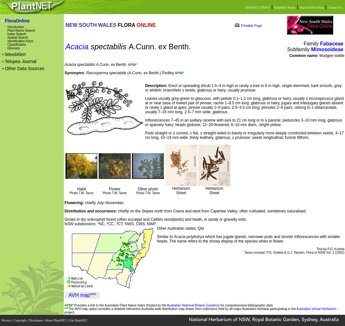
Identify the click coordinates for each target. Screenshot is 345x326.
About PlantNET (56, 320)
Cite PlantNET (78, 320)
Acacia (76, 46)
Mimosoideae (327, 49)
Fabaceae (331, 43)
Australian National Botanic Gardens (192, 305)
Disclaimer (36, 320)
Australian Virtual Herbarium (316, 309)
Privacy (7, 320)
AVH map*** (82, 295)
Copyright (20, 320)
